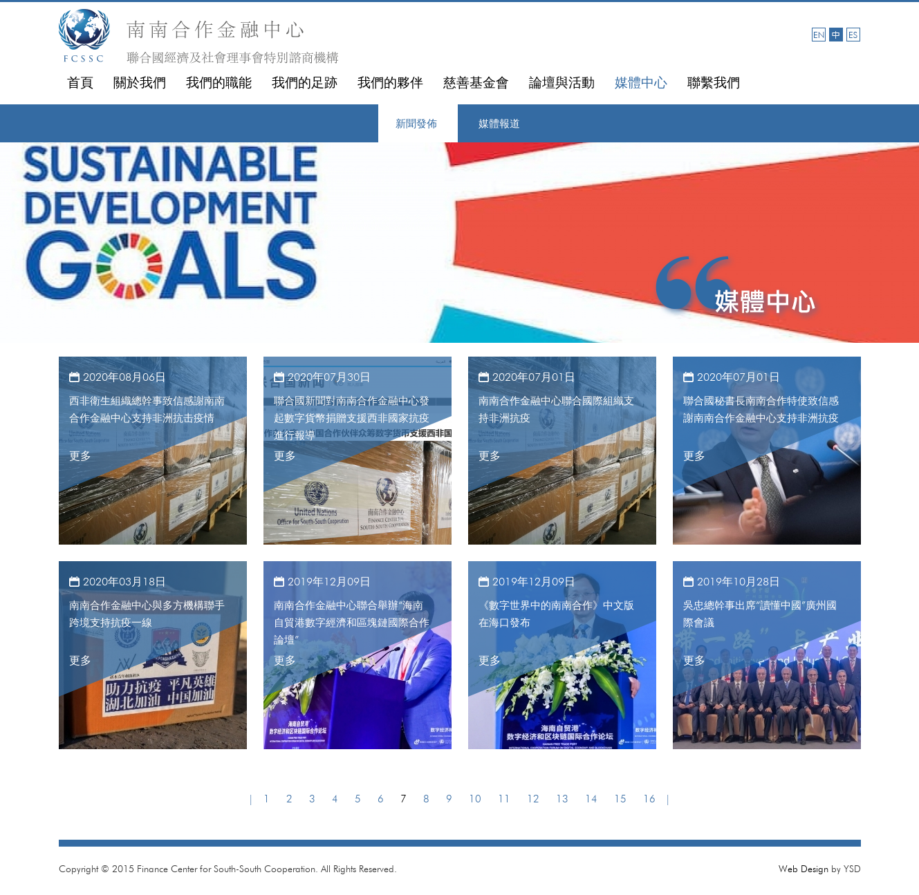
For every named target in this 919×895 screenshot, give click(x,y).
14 (591, 799)
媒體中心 (641, 82)
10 (475, 799)
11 (504, 799)
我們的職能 (219, 82)
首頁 (80, 82)
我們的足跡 (304, 82)
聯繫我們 (713, 82)
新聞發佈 (416, 123)
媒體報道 (499, 123)
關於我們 (139, 82)
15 (620, 799)
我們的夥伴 (390, 82)
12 (533, 799)
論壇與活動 (562, 82)
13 (562, 799)
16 (649, 799)
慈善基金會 (476, 82)
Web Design (803, 868)
